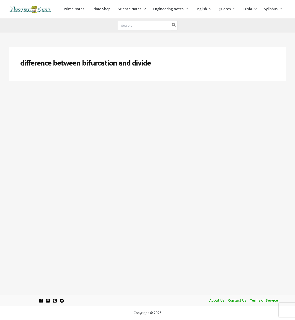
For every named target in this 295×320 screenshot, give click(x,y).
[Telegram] (62, 301)
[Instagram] (48, 301)
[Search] (174, 25)
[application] (143, 9)
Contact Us (237, 301)
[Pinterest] (55, 301)
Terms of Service (264, 301)
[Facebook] (41, 301)
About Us (216, 301)
